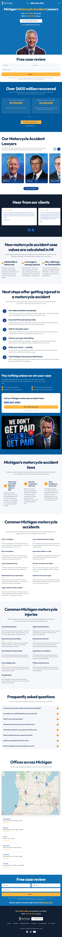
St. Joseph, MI (6, 854)
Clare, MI (5, 836)
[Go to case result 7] (34, 116)
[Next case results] (37, 117)
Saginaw (34, 923)
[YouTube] (34, 932)
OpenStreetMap (53, 814)
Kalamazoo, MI (6, 845)
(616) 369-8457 (6, 822)
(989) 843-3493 (6, 840)
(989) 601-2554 (12, 402)
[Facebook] (27, 932)
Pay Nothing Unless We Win (31, 24)
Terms (24, 77)
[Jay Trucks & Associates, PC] (24, 919)
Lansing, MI (5, 863)
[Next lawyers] (58, 149)
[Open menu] (59, 3)
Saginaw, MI (5, 828)
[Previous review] (29, 230)
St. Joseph (51, 923)
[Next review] (32, 230)
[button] (25, 791)
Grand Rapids (24, 923)
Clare (9, 923)
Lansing (15, 923)
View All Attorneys (31, 188)
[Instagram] (31, 932)
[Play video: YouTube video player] (31, 432)
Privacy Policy (29, 77)
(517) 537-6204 (6, 867)
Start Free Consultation (31, 21)
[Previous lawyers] (54, 149)
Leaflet (46, 814)
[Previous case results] (25, 117)
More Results (31, 126)
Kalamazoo (42, 923)
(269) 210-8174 (6, 831)
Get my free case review (31, 407)
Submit (31, 74)
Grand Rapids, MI (7, 819)
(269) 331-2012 (6, 858)
